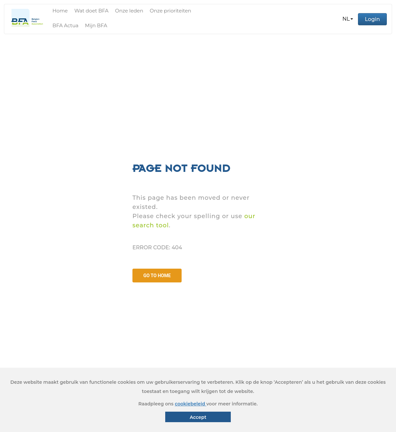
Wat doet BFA (91, 11)
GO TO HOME (157, 275)
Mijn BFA (96, 25)
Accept (198, 417)
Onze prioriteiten (170, 11)
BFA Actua (65, 25)
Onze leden (129, 11)
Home (60, 11)
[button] (348, 19)
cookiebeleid (190, 404)
